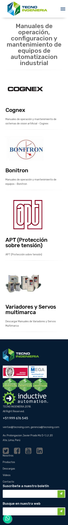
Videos (7, 475)
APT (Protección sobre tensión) (26, 243)
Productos (9, 462)
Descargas (9, 468)
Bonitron (16, 170)
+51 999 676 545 (15, 418)
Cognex (15, 110)
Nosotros (8, 455)
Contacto (8, 481)
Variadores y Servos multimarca (30, 310)
